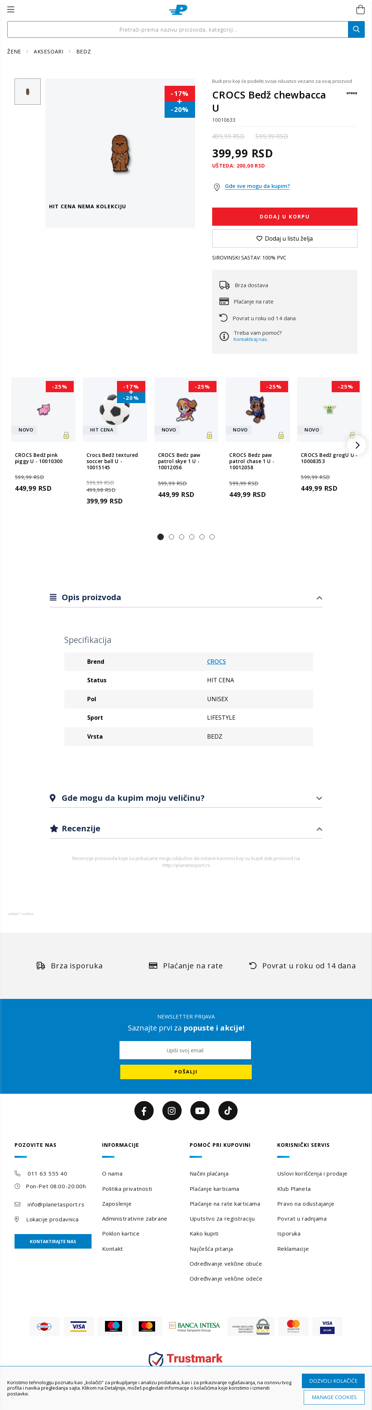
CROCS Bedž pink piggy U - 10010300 (39, 458)
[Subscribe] (186, 1072)
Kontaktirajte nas (53, 1241)
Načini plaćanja (209, 1173)
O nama (112, 1173)
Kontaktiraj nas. (251, 339)
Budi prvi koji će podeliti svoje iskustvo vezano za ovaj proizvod (282, 81)
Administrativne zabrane (134, 1218)
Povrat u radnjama (302, 1218)
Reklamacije (293, 1248)
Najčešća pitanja (211, 1248)
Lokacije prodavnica (52, 1219)
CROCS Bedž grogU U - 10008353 (329, 458)
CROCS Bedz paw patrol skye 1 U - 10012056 (179, 461)
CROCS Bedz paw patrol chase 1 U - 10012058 (251, 461)
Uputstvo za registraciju (222, 1218)
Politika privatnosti (127, 1188)
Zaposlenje (117, 1203)
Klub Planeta (294, 1188)
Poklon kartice (121, 1233)
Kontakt (112, 1248)
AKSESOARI (49, 51)
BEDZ (83, 51)
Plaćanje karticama (214, 1188)
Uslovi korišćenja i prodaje (312, 1173)
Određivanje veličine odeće (226, 1278)
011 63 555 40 (47, 1173)
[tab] (186, 597)
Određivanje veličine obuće (226, 1263)
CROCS (216, 662)
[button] (160, 537)
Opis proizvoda (90, 596)
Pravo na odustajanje (305, 1203)
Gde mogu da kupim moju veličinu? (132, 797)
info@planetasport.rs (56, 1204)
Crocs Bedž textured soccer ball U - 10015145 (112, 461)
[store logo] (178, 10)
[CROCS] (352, 96)
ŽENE (15, 51)
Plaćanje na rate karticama (225, 1203)
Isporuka (288, 1233)
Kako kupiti (204, 1233)
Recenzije (80, 828)
